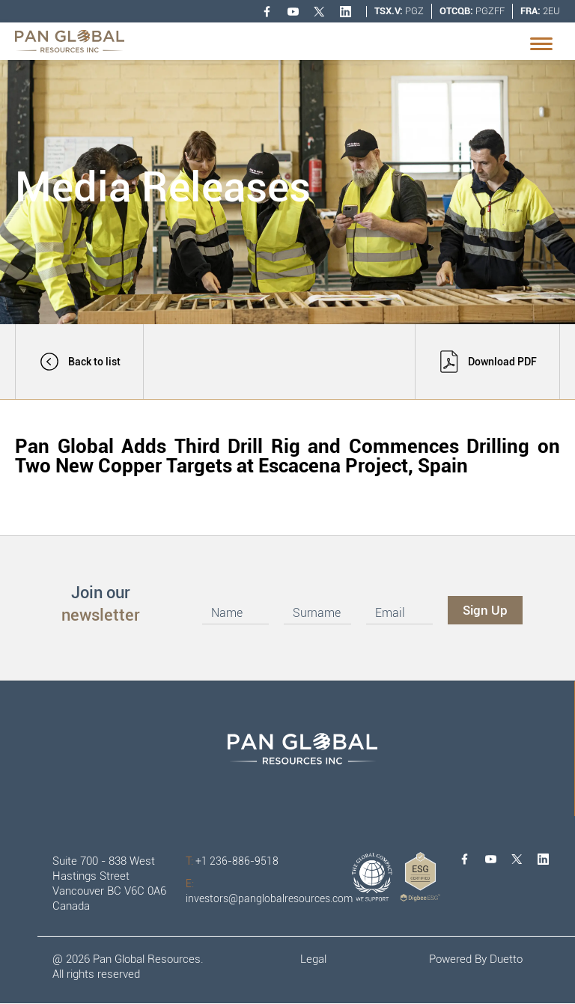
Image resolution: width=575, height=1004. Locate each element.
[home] (69, 41)
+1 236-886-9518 (232, 861)
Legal (313, 959)
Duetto (506, 959)
